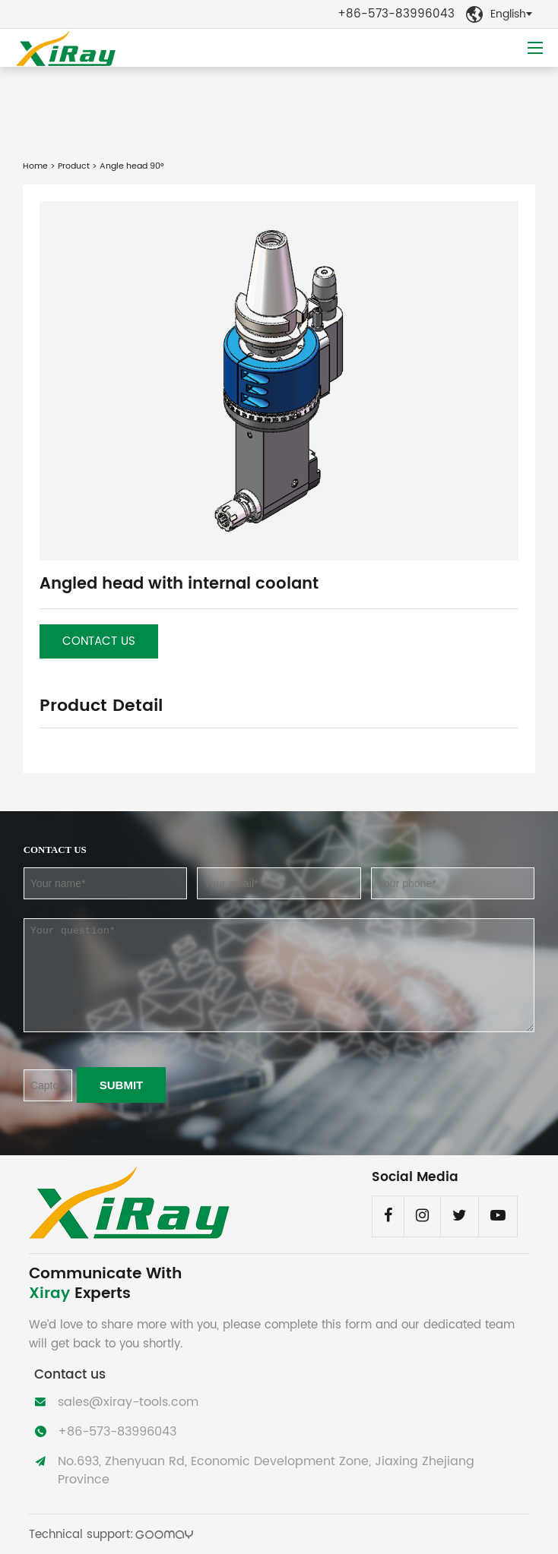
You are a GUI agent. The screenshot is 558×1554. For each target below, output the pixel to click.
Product (74, 166)
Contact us (98, 641)
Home (35, 166)
